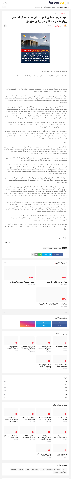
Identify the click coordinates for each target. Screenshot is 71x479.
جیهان (27, 469)
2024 (35, 391)
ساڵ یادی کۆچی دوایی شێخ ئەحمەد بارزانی (11, 436)
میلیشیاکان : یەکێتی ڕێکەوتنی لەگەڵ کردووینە (53, 304)
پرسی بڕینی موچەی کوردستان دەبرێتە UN (61, 454)
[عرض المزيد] (32, 254)
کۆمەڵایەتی (63, 472)
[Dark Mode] (6, 2)
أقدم (4, 312)
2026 (35, 397)
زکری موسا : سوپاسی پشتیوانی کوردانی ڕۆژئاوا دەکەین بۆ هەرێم (28, 348)
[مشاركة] (5, 25)
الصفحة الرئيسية (63, 13)
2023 (35, 388)
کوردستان (50, 248)
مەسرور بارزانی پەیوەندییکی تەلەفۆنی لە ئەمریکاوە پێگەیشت (44, 348)
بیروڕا (42, 469)
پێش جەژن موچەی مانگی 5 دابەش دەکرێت (44, 454)
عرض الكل (6, 263)
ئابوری (64, 469)
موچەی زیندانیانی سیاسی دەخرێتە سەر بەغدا (60, 365)
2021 (35, 381)
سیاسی (55, 248)
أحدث (66, 312)
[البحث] (2, 2)
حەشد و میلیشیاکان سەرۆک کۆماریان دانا (22, 282)
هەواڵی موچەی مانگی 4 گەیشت (57, 282)
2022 (35, 384)
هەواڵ (44, 248)
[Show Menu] (68, 2)
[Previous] (5, 7)
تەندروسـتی (35, 469)
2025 (35, 394)
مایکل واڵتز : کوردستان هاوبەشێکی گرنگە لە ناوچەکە (45, 366)
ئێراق (55, 13)
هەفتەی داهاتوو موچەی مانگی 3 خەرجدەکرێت (46, 7)
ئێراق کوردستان (50, 469)
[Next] (3, 7)
